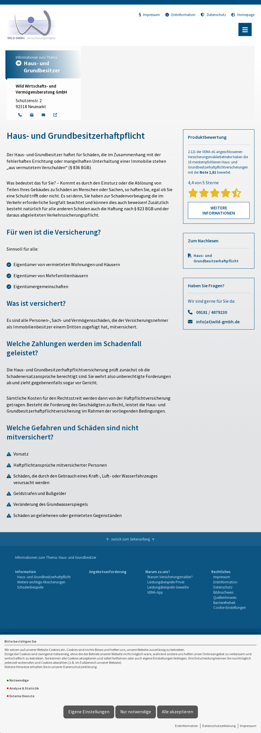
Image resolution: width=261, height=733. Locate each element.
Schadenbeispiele (30, 587)
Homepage (242, 14)
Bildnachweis (223, 592)
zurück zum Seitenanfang (130, 539)
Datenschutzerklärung (219, 726)
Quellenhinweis (224, 597)
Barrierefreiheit (224, 602)
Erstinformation (186, 726)
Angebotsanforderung (108, 571)
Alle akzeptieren (177, 711)
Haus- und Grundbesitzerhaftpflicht (216, 258)
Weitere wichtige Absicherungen (41, 582)
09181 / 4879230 (211, 312)
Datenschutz (213, 14)
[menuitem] (42, 589)
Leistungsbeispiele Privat (165, 582)
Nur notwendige (135, 711)
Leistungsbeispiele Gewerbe (168, 587)
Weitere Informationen (218, 210)
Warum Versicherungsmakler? (170, 576)
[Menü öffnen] (245, 29)
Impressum (248, 726)
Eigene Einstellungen (88, 711)
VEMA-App (155, 592)
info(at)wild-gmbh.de (218, 321)
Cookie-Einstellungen (229, 607)
